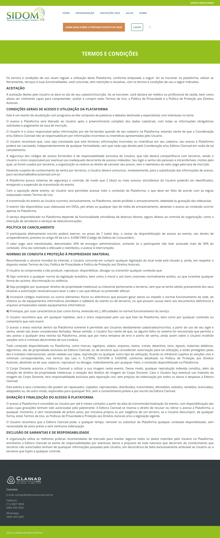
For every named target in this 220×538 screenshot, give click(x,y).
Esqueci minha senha (202, 2)
